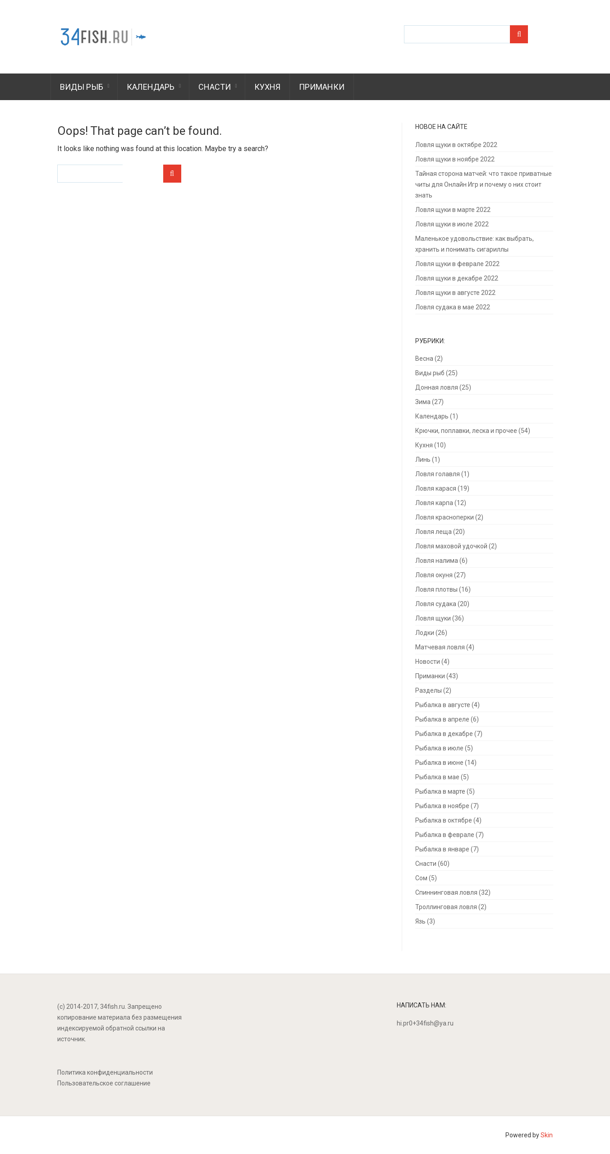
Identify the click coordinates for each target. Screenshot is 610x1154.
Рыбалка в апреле (442, 719)
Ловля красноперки (444, 517)
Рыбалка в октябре (443, 820)
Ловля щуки (433, 618)
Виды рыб (81, 87)
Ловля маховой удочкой (451, 546)
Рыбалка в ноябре (442, 805)
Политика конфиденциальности (105, 1072)
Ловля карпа (434, 502)
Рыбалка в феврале (444, 834)
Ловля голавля (437, 474)
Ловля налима (436, 560)
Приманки (321, 87)
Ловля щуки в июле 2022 (452, 224)
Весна (424, 358)
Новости (427, 661)
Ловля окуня (434, 575)
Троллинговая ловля (446, 906)
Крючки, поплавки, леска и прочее (466, 430)
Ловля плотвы (436, 589)
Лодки (424, 632)
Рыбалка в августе (442, 704)
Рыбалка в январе (442, 849)
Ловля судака (435, 603)
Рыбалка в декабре (444, 733)
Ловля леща (433, 531)
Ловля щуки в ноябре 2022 (455, 159)
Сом (421, 878)
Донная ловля (436, 387)
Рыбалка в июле (439, 748)
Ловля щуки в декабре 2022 (456, 278)
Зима (423, 401)
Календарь (150, 87)
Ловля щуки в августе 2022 (455, 292)
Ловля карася (435, 488)
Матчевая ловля (440, 647)
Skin (547, 1135)
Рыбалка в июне (439, 762)
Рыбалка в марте (440, 791)
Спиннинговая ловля (446, 892)
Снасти (214, 87)
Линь (423, 459)
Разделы (428, 690)
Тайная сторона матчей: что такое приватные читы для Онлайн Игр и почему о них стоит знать (483, 184)
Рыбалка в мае (437, 777)
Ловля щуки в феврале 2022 (457, 263)
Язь (420, 921)
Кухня (267, 87)
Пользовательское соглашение (104, 1083)
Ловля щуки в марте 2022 (453, 209)
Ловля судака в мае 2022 (452, 307)
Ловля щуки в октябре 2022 (456, 144)
